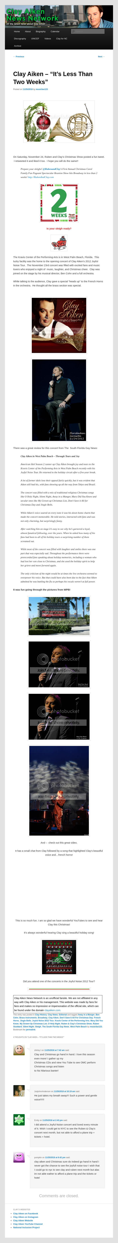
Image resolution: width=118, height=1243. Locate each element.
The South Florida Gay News (55, 1027)
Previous (18, 56)
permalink (30, 1030)
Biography (41, 31)
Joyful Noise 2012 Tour (43, 1021)
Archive (17, 46)
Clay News (53, 1015)
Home (17, 31)
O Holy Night (54, 1024)
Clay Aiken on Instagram (25, 1217)
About (28, 31)
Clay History (41, 1015)
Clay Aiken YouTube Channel (28, 1224)
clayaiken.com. (53, 1010)
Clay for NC (61, 38)
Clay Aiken (53, 1018)
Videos (47, 38)
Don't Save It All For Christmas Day (76, 1018)
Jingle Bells (25, 1021)
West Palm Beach (78, 1027)
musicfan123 (42, 89)
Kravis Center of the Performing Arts (72, 1021)
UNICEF (35, 38)
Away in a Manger (86, 1015)
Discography (20, 38)
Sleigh (38, 1027)
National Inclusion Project (26, 1227)
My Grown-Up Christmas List (33, 1024)
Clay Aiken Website (23, 1220)
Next (101, 56)
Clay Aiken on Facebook (25, 1213)
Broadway (42, 1018)
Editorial (63, 1015)
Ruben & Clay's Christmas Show (76, 1024)
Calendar (55, 31)
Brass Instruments (28, 1018)
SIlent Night (28, 1027)
